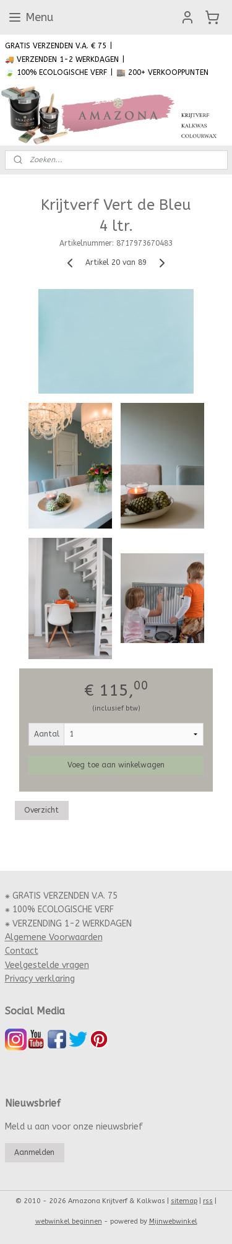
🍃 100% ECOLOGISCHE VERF (56, 72)
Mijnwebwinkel (173, 1221)
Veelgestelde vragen (47, 965)
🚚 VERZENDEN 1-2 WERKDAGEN (62, 59)
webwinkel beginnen (68, 1221)
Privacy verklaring (40, 979)
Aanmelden (34, 1152)
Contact (21, 951)
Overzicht (41, 810)
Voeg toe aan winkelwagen (116, 765)
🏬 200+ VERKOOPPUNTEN (162, 72)
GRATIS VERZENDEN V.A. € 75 (55, 45)
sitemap (184, 1201)
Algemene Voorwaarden (54, 937)
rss (208, 1201)
